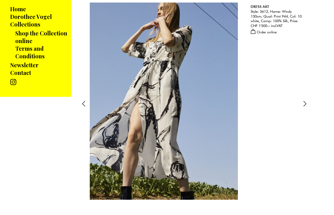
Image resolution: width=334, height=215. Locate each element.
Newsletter (24, 65)
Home (18, 9)
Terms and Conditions (30, 52)
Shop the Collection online (41, 37)
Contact (20, 72)
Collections (25, 24)
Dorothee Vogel (31, 16)
